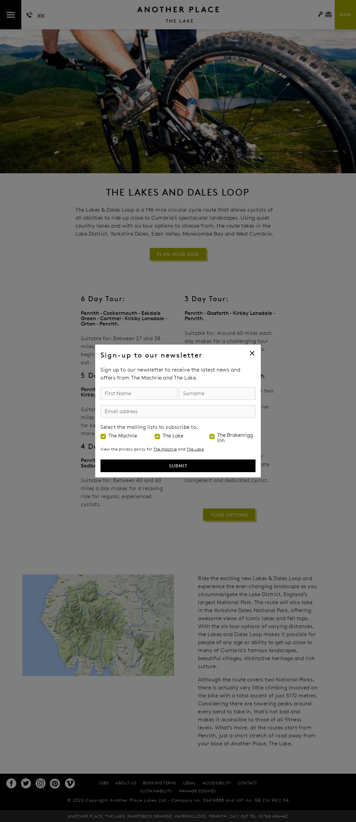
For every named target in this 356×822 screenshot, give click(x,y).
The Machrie (122, 435)
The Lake (173, 435)
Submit (178, 465)
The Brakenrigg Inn (235, 437)
